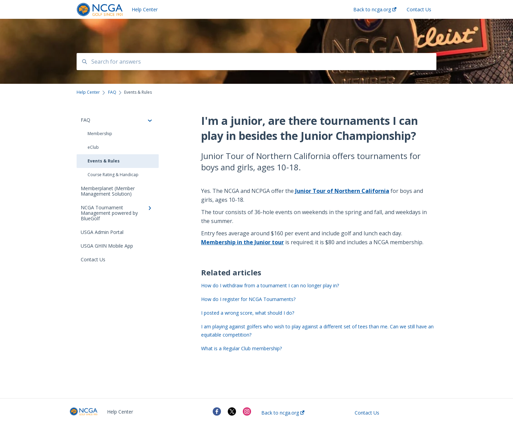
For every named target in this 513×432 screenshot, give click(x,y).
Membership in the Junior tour (242, 242)
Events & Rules (104, 161)
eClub (93, 147)
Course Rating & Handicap (113, 175)
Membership (100, 133)
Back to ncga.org (282, 413)
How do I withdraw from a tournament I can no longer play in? (270, 285)
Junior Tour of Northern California (342, 191)
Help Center (145, 9)
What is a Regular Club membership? (241, 348)
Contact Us (367, 413)
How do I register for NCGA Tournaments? (248, 299)
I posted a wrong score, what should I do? (247, 313)
